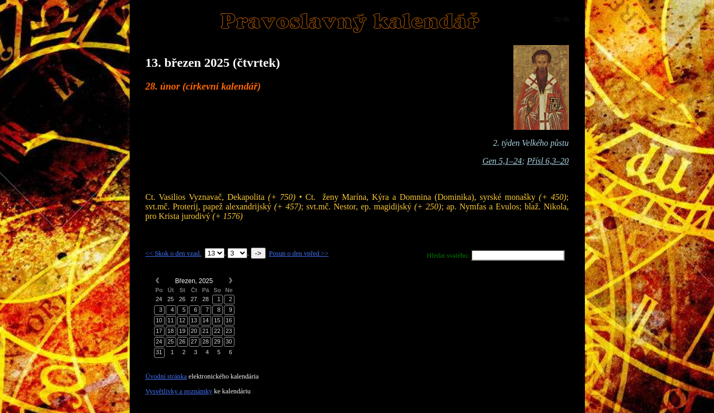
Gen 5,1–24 (502, 160)
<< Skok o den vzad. (174, 253)
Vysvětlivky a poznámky (179, 391)
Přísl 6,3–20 (547, 160)
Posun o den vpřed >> (299, 253)
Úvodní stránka (166, 376)
